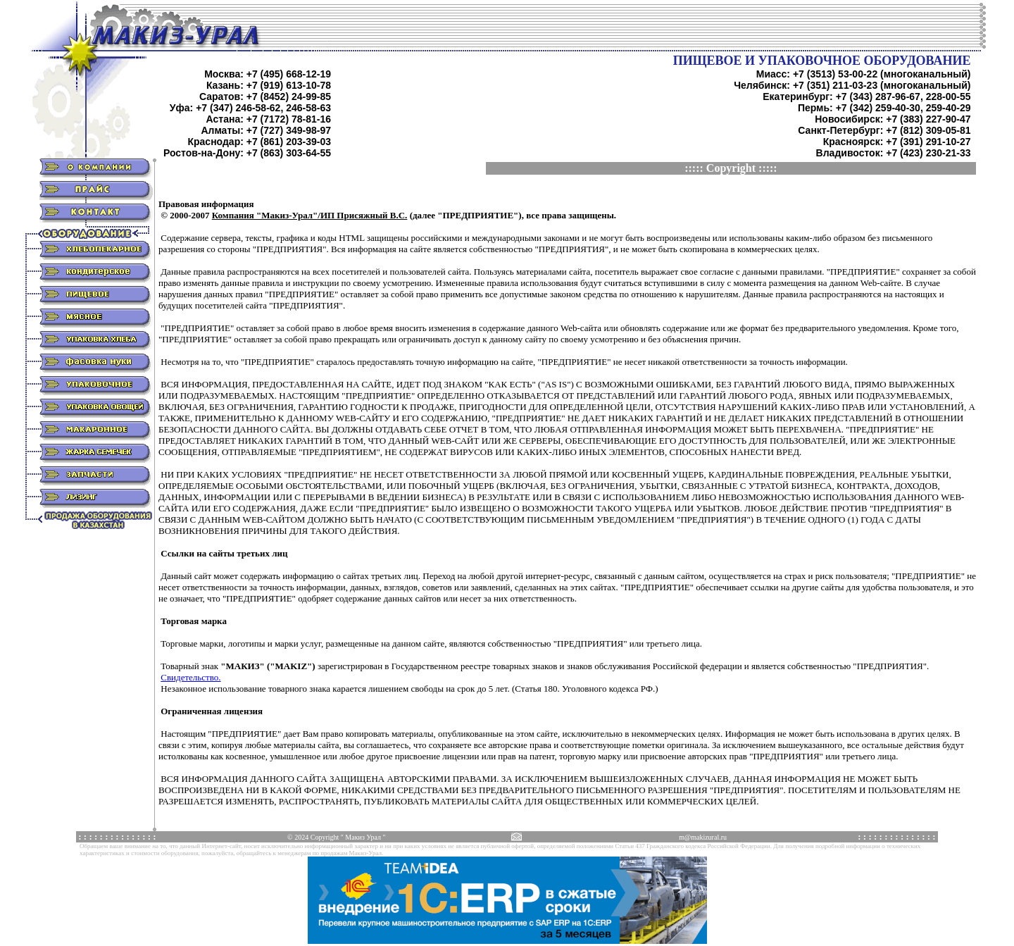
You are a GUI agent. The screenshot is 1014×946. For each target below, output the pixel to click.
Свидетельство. (190, 677)
